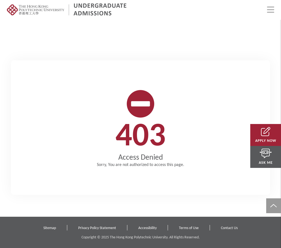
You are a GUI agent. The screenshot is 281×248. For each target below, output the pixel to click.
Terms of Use (189, 228)
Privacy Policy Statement (97, 228)
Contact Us (229, 228)
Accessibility (147, 228)
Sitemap (49, 228)
